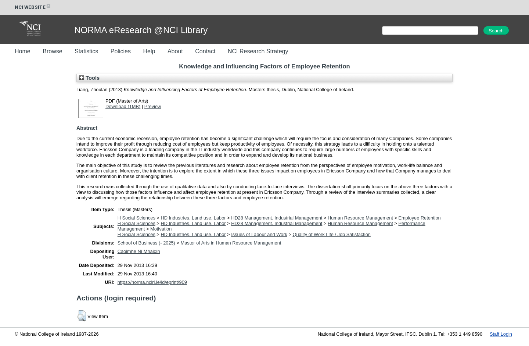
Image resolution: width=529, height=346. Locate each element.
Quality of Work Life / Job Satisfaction (331, 234)
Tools (89, 78)
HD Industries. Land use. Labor (193, 218)
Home (22, 51)
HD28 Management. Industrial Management (276, 218)
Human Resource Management (360, 218)
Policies (121, 51)
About (175, 51)
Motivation (161, 229)
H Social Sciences (136, 218)
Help (149, 51)
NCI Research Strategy (258, 51)
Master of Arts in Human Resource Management (230, 243)
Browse (52, 51)
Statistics (86, 51)
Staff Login (501, 334)
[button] (82, 315)
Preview (152, 106)
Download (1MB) (122, 106)
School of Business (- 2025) (146, 243)
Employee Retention (419, 218)
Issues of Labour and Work (259, 234)
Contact (205, 51)
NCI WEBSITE (33, 7)
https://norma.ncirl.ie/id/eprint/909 (152, 282)
